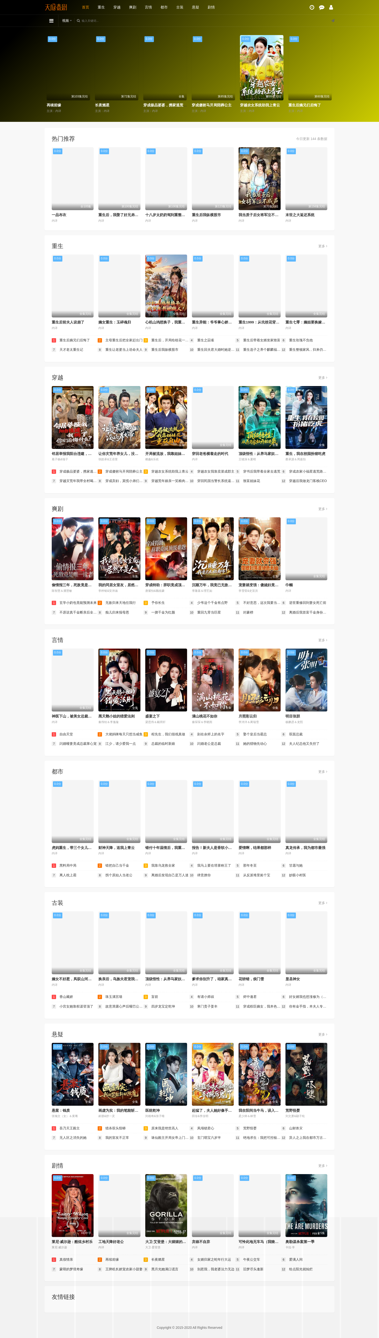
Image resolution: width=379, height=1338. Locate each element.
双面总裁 (292, 734)
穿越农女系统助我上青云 (308, 105)
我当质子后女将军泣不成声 (260, 215)
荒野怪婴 (292, 1110)
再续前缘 (102, 105)
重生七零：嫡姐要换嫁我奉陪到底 (312, 322)
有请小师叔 (202, 997)
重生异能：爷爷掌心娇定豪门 (215, 322)
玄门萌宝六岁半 (205, 1138)
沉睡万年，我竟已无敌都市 (213, 585)
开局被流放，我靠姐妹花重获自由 (172, 454)
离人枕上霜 (64, 875)
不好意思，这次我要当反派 (258, 603)
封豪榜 (244, 612)
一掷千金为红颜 (159, 612)
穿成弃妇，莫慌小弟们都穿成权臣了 (121, 481)
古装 (179, 7)
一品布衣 (59, 215)
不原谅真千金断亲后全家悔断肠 (75, 612)
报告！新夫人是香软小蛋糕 (213, 848)
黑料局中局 (64, 865)
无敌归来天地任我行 (117, 603)
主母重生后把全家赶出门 (120, 340)
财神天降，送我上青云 (116, 848)
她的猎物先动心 (251, 744)
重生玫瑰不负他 (297, 340)
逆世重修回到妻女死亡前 (303, 603)
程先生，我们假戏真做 (164, 734)
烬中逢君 (246, 997)
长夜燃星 (151, 105)
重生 (101, 7)
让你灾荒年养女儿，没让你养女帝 (125, 454)
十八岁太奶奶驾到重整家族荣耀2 (171, 215)
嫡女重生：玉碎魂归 (114, 322)
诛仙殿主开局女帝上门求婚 (167, 1138)
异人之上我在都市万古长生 (304, 1138)
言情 (148, 7)
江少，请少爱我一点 (117, 744)
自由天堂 (62, 734)
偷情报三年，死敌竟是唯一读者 (77, 585)
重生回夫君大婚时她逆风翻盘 (212, 350)
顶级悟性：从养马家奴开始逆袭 (264, 454)
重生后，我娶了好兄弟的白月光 (123, 215)
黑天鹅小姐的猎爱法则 (116, 716)
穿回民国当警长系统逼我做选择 (212, 481)
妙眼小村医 (293, 875)
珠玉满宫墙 (110, 997)
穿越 (117, 7)
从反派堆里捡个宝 (252, 875)
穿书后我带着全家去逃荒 (257, 471)
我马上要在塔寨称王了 (210, 865)
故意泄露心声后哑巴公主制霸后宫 (121, 1006)
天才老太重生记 (67, 350)
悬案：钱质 (61, 1110)
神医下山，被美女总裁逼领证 (75, 716)
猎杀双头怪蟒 (112, 1128)
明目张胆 (292, 716)
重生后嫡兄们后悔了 (71, 340)
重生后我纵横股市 (206, 215)
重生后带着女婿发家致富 (257, 340)
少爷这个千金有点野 (209, 603)
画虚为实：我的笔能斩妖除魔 (122, 1110)
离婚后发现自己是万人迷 (166, 875)
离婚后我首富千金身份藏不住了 (304, 612)
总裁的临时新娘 (159, 744)
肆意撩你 (200, 875)
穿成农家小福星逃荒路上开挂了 (304, 471)
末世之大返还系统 (299, 215)
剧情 (211, 7)
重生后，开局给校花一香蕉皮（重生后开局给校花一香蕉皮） (167, 340)
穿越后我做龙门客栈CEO (304, 481)
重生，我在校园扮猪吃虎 (305, 454)
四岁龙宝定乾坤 (159, 1006)
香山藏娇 (62, 997)
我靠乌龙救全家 (159, 865)
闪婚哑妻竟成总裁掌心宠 (74, 744)
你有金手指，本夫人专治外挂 (304, 1006)
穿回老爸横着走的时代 (210, 454)
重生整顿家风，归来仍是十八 (304, 350)
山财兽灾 (292, 1128)
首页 (85, 7)
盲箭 (151, 997)
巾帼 (289, 585)
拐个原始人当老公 (115, 875)
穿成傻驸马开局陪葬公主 (260, 105)
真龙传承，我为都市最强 (305, 848)
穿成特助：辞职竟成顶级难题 (168, 585)
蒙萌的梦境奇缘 (67, 1269)
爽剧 (132, 7)
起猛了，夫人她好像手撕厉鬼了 (217, 1110)
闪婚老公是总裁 (205, 744)
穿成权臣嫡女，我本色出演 (258, 1006)
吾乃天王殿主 (66, 1128)
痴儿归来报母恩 (113, 612)
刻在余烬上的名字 (207, 734)
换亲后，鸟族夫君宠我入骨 (120, 979)
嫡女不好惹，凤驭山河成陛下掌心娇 (81, 979)
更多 (322, 246)
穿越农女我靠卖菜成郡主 (212, 471)
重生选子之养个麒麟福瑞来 (258, 350)
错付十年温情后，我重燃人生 (168, 848)
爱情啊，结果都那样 (255, 848)
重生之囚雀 (202, 340)
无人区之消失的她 (69, 1138)
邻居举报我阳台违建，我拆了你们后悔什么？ (88, 454)
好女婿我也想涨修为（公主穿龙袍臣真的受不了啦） (304, 997)
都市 (164, 7)
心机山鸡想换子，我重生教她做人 (172, 322)
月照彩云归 (248, 716)
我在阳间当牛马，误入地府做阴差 (266, 1110)
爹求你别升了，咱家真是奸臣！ (217, 979)
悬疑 (195, 7)
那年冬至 (246, 865)
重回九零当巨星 (205, 612)
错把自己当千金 (113, 865)
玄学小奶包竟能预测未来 (74, 603)
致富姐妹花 (247, 481)
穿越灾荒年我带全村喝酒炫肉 (75, 481)
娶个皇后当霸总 (251, 734)
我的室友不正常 (113, 1138)
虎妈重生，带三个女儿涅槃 (73, 848)
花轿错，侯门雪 (251, 979)
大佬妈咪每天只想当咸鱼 (120, 734)
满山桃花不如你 (204, 716)
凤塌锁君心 (202, 1128)
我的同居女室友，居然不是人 (122, 585)
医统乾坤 (152, 1110)
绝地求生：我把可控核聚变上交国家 (258, 1138)
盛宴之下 (152, 716)
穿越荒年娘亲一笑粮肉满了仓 (167, 481)
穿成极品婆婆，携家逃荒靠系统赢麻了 (223, 105)
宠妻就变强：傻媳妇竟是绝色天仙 (266, 585)
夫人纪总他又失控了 (300, 744)
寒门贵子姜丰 (204, 1006)
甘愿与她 (292, 865)
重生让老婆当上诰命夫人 (120, 350)
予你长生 (154, 603)
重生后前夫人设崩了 (68, 322)
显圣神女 (292, 979)
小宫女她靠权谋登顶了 (72, 1006)
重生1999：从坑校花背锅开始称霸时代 (270, 322)
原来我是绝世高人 (161, 1128)
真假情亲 (54, 105)
